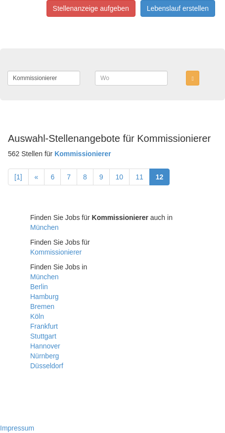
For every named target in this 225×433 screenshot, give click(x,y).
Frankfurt (44, 326)
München (44, 227)
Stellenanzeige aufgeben (91, 8)
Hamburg (44, 297)
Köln (37, 316)
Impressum (17, 428)
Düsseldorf (46, 366)
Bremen (42, 306)
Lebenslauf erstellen (178, 8)
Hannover (45, 346)
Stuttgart (43, 336)
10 (120, 177)
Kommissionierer (56, 252)
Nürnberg (44, 356)
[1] (18, 177)
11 (139, 177)
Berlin (39, 287)
